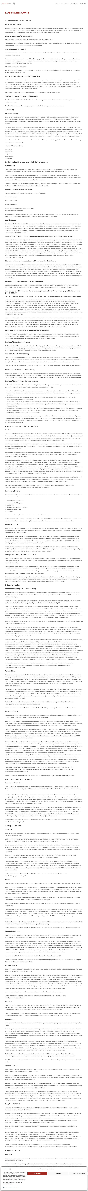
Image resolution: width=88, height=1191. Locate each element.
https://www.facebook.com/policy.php (15, 667)
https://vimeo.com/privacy (42, 924)
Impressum (16, 1187)
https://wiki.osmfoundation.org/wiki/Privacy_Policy (30, 1087)
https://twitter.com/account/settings (62, 708)
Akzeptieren (37, 1173)
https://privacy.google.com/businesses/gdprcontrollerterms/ (21, 1056)
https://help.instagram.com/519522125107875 (52, 769)
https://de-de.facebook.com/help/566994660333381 (54, 665)
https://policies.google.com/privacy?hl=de (16, 876)
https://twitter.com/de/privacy (13, 685)
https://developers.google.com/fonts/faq (49, 959)
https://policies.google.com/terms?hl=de (66, 1146)
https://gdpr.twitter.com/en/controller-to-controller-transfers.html (22, 704)
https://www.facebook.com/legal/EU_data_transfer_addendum (22, 665)
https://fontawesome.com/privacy (14, 998)
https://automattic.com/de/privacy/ (14, 822)
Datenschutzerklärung (8, 1187)
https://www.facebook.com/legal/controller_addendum (61, 650)
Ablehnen (58, 1173)
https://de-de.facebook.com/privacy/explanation (55, 617)
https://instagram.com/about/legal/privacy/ (63, 775)
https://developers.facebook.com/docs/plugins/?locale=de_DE (43, 603)
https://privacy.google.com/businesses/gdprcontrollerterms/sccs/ (57, 1056)
